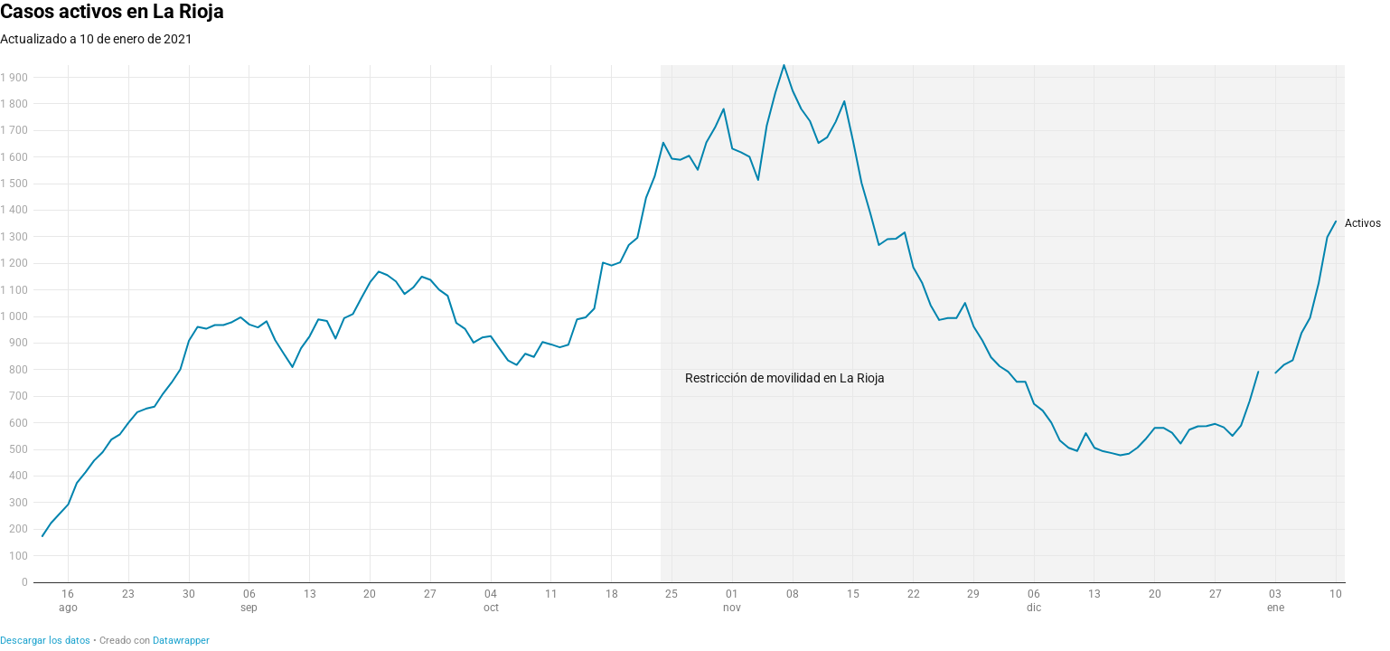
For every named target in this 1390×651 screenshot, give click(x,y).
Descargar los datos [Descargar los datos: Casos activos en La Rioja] (45, 640)
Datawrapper (181, 640)
